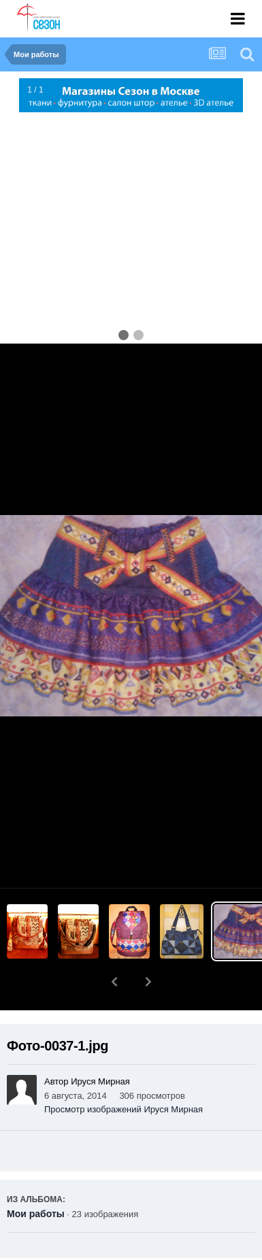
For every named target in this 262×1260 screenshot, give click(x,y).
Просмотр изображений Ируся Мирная (123, 1074)
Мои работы (36, 1178)
